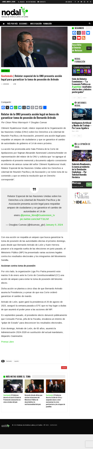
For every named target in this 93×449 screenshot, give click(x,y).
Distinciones (31, 2)
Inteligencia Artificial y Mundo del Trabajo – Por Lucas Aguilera (81, 125)
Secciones (23, 23)
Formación (47, 23)
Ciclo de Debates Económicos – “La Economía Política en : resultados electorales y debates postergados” (81, 85)
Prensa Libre (7, 342)
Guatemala (5, 71)
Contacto (42, 2)
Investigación (36, 23)
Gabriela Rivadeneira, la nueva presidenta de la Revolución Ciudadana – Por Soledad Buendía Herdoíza (81, 170)
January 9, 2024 (54, 224)
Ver (89, 184)
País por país (12, 23)
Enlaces (21, 2)
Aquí (89, 48)
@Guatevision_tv (45, 215)
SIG (79, 97)
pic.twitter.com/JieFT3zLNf (34, 219)
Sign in (69, 2)
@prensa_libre (28, 215)
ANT (74, 97)
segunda (16, 361)
